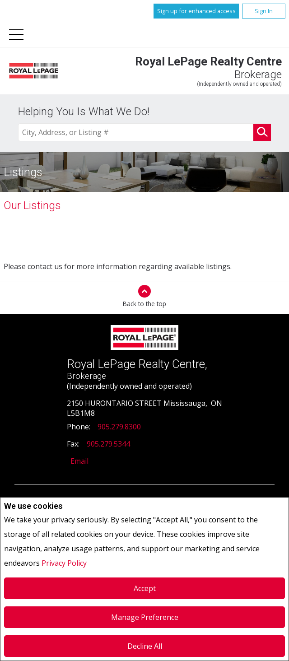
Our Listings (32, 205)
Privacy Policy (64, 563)
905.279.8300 (119, 427)
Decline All (144, 646)
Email (79, 461)
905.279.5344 (108, 444)
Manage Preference (144, 617)
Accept (145, 588)
